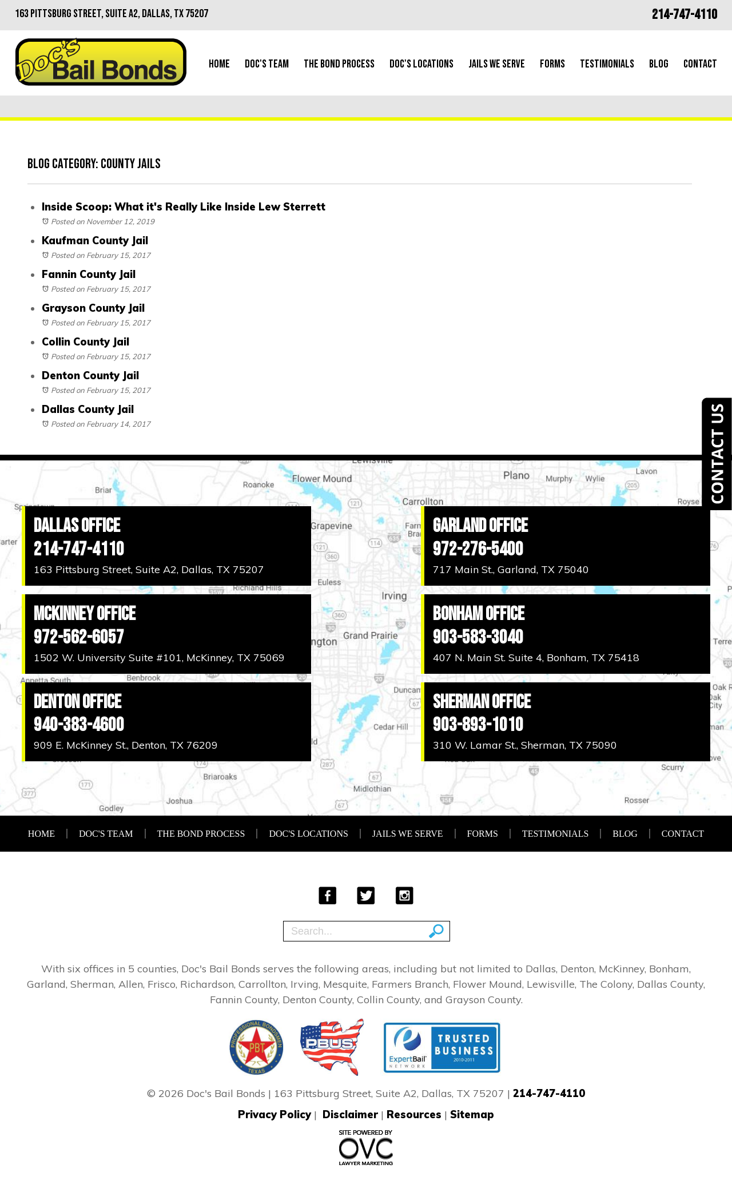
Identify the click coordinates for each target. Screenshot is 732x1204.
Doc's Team (267, 64)
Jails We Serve (496, 64)
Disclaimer (350, 1114)
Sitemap (472, 1114)
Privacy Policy (274, 1114)
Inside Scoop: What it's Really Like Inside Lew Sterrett (183, 206)
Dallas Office (77, 526)
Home (219, 64)
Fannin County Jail (89, 274)
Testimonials (607, 64)
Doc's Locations (421, 64)
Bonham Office (478, 614)
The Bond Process (339, 64)
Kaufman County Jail (95, 240)
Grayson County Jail (93, 308)
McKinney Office (85, 614)
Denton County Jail (90, 375)
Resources (414, 1114)
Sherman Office (482, 702)
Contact (700, 64)
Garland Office (480, 526)
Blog (659, 64)
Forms (552, 64)
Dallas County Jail (88, 409)
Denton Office (77, 702)
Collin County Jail (85, 341)
